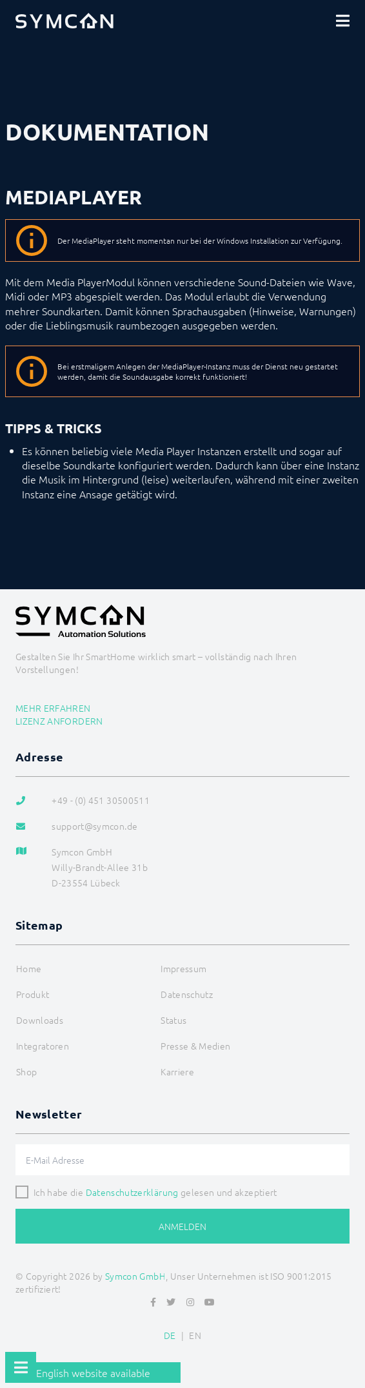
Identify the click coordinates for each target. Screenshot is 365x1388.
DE (170, 1335)
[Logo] (64, 20)
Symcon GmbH (135, 1275)
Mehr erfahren (53, 707)
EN (195, 1335)
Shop (26, 1071)
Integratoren (42, 1045)
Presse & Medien (195, 1045)
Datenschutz (187, 994)
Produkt (32, 994)
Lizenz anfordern (59, 720)
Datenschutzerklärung (132, 1192)
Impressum (183, 968)
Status (173, 1019)
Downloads (39, 1019)
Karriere (177, 1071)
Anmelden (182, 1226)
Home (28, 968)
